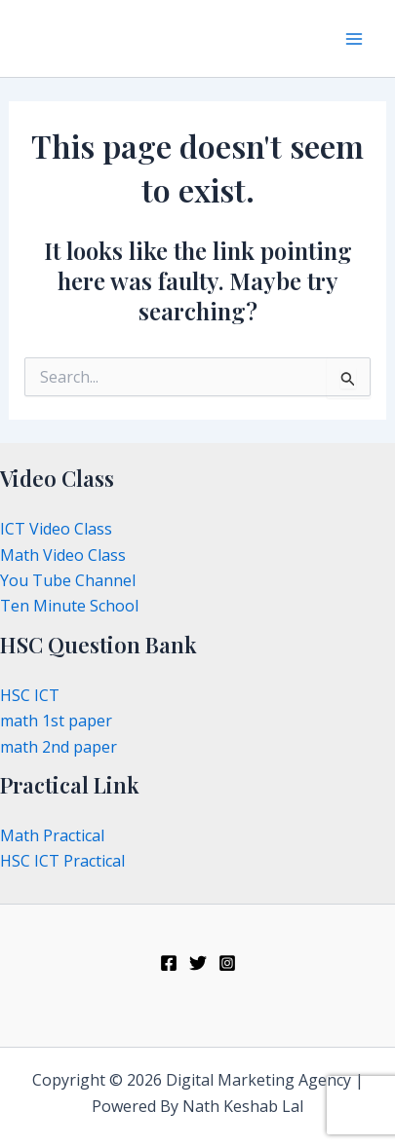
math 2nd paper (58, 747)
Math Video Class (63, 555)
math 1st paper (56, 720)
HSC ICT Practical (62, 860)
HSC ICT (29, 695)
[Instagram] (227, 963)
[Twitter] (198, 963)
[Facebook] (169, 963)
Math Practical (52, 835)
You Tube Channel (68, 580)
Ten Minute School (69, 605)
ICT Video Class (56, 528)
